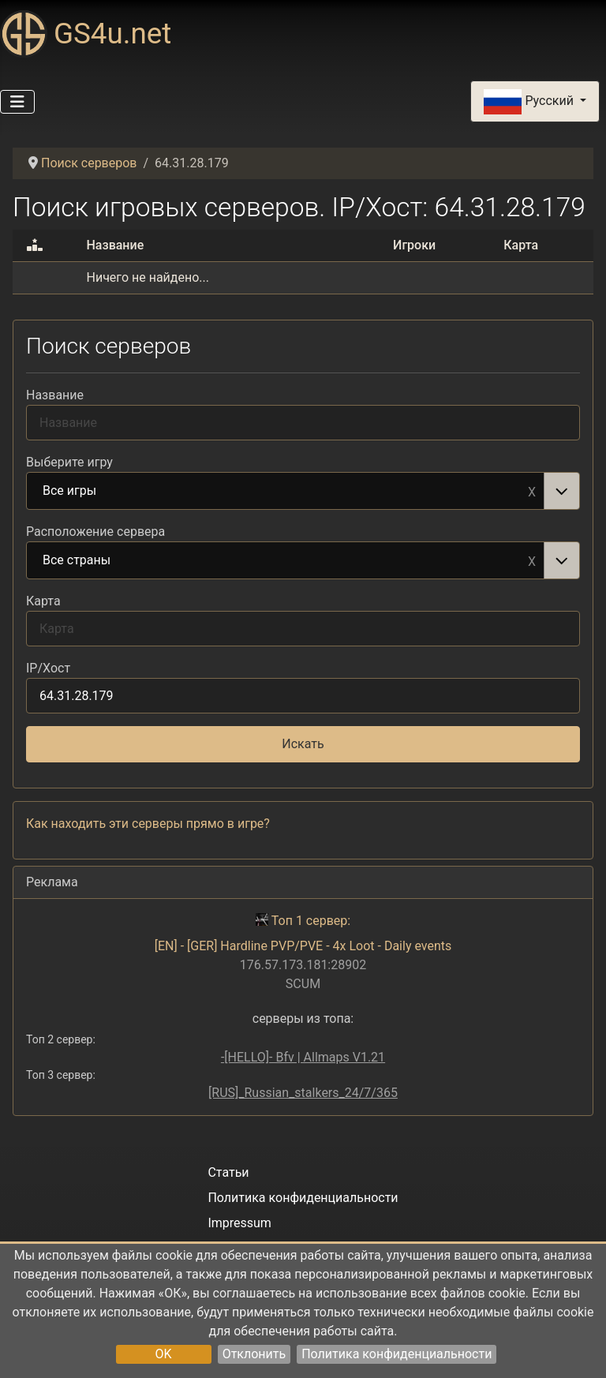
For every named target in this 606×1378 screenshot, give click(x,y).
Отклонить (254, 1353)
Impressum (239, 1222)
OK (163, 1353)
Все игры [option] (286, 491)
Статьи (228, 1172)
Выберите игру (69, 462)
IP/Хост (48, 668)
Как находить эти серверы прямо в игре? (148, 823)
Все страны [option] (286, 561)
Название (55, 395)
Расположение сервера (95, 531)
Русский (530, 101)
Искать (303, 743)
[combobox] (303, 491)
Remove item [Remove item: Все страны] (532, 560)
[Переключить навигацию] (17, 102)
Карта (43, 601)
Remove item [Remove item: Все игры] (532, 491)
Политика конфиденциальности (396, 1353)
